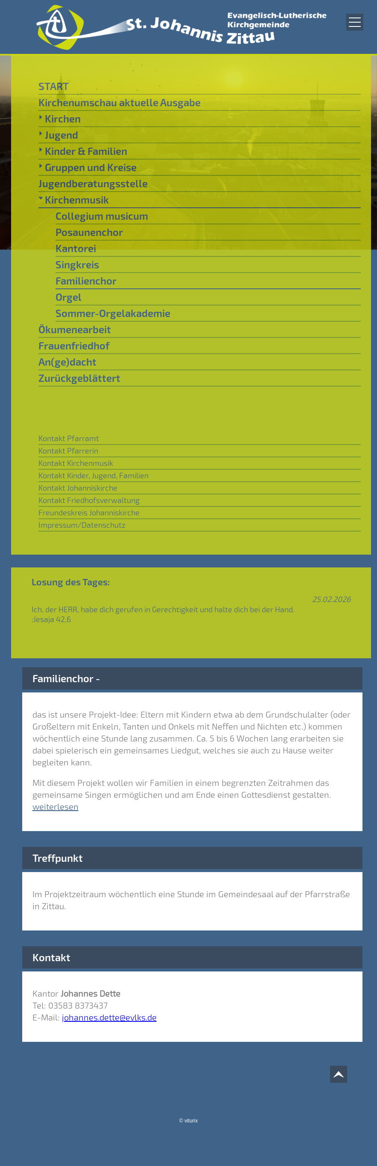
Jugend (58, 134)
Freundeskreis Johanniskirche (89, 512)
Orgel (69, 297)
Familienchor (86, 280)
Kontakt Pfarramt (68, 438)
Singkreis (77, 264)
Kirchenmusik (73, 199)
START (53, 86)
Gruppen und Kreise (87, 166)
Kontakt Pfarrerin (68, 450)
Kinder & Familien (82, 150)
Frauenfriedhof (73, 345)
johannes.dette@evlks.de (109, 1017)
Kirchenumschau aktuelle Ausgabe (119, 102)
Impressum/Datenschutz (82, 524)
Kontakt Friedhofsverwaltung (89, 500)
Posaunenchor (89, 232)
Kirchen (59, 118)
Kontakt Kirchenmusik (75, 463)
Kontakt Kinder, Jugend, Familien (93, 475)
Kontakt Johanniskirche (77, 487)
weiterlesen (55, 806)
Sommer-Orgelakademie (113, 313)
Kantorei (76, 248)
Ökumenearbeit (74, 329)
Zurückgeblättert (79, 378)
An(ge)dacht (67, 361)
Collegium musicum (102, 215)
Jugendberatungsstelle (93, 183)
